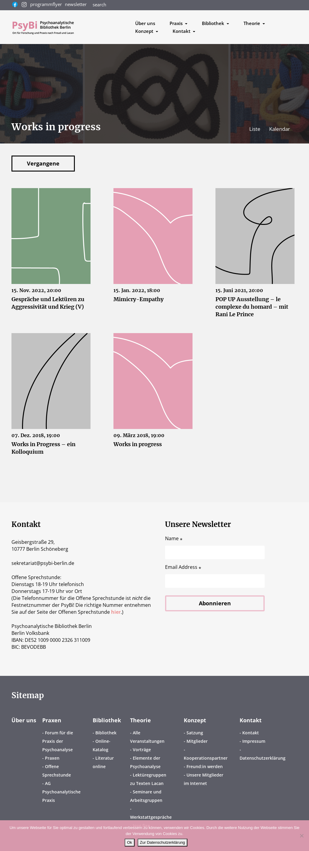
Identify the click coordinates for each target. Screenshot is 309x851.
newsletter (76, 4)
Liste (255, 128)
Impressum (253, 741)
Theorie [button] (252, 23)
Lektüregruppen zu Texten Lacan (148, 779)
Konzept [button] (144, 31)
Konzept (195, 720)
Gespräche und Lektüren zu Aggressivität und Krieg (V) (47, 303)
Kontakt (251, 720)
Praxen (51, 720)
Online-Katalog (101, 745)
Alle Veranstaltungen (147, 737)
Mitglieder (197, 741)
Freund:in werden (204, 766)
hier (116, 612)
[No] (301, 836)
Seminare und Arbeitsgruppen (146, 796)
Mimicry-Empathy (138, 299)
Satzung (194, 733)
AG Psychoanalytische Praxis (61, 791)
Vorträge (142, 749)
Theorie (140, 720)
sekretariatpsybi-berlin (42, 563)
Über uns (145, 23)
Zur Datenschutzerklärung (162, 842)
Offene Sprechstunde (56, 771)
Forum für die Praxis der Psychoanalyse (57, 741)
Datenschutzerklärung (262, 758)
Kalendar (279, 128)
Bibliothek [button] (213, 23)
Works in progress (137, 444)
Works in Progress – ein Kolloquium (43, 448)
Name (174, 538)
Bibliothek (107, 720)
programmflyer (46, 4)
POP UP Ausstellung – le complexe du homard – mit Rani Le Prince (251, 307)
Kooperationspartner (206, 758)
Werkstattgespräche (151, 817)
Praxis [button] (177, 23)
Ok (129, 842)
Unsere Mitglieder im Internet (203, 779)
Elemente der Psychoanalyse (145, 762)
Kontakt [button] (182, 31)
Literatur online (103, 762)
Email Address (183, 567)
